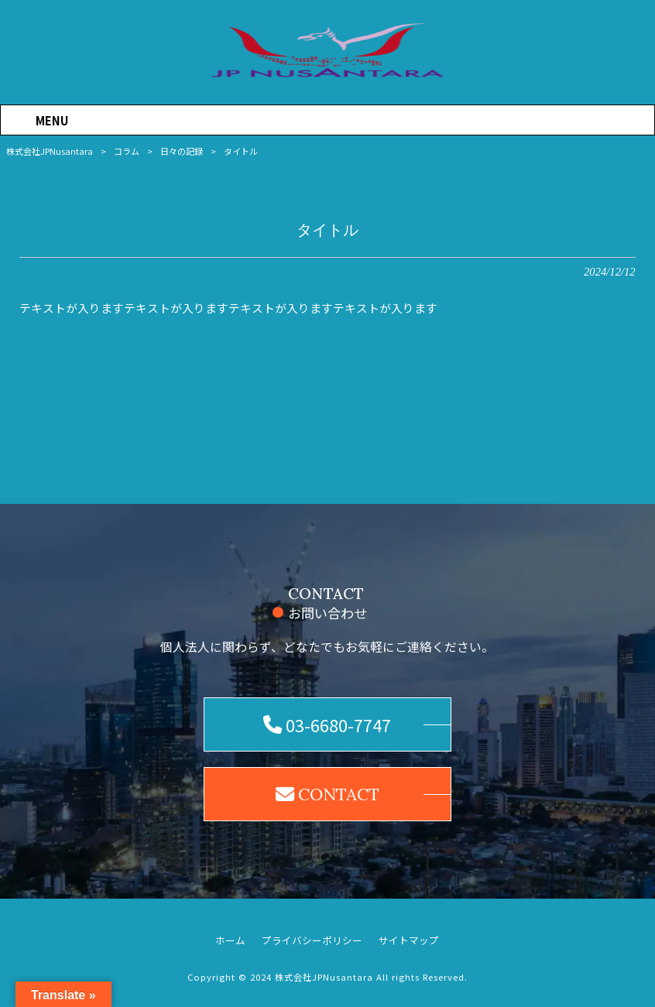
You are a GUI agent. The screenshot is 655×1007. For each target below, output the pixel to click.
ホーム (230, 940)
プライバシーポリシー (312, 940)
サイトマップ (409, 940)
